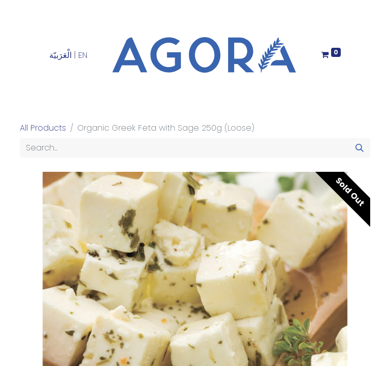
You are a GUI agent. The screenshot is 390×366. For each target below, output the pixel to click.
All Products (43, 128)
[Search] (359, 148)
